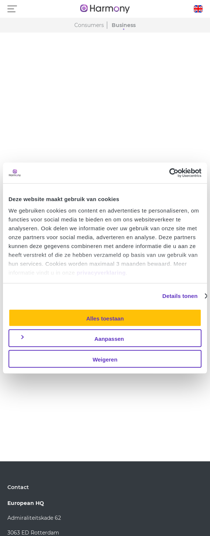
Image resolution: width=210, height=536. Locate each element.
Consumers (89, 25)
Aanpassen (72, 338)
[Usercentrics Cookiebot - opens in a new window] (169, 173)
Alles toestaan (105, 318)
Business (124, 25)
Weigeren (104, 359)
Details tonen (179, 296)
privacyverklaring (101, 272)
